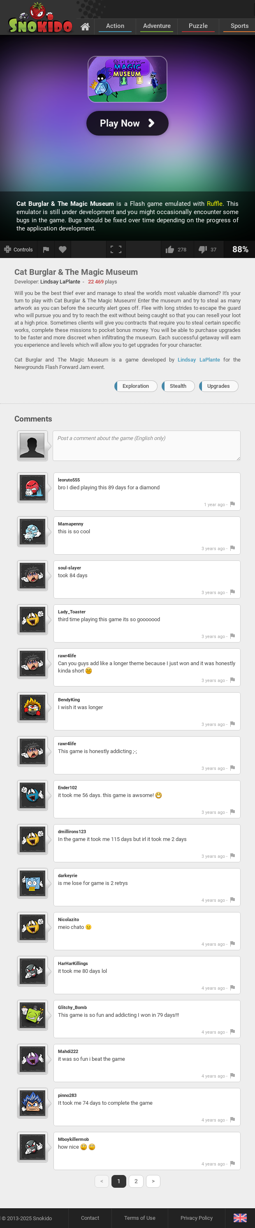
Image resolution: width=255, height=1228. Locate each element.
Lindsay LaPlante (199, 360)
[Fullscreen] (116, 249)
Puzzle (198, 26)
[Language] (240, 1218)
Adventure (157, 26)
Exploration (136, 386)
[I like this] (177, 249)
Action (115, 26)
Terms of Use (139, 1218)
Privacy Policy (197, 1218)
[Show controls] (18, 249)
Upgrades (218, 386)
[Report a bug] (46, 249)
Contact (90, 1218)
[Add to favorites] (63, 249)
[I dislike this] (209, 249)
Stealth (178, 386)
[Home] (85, 26)
